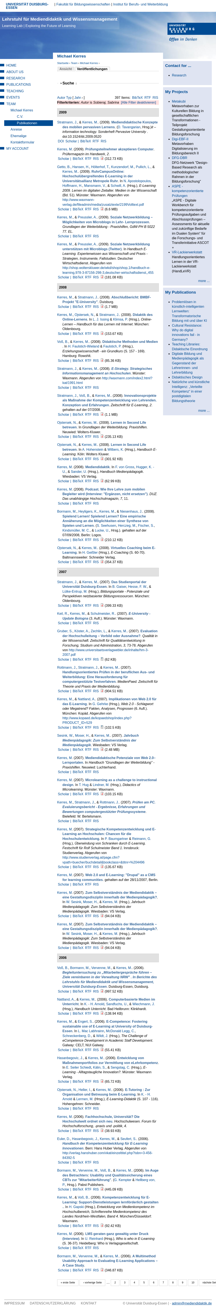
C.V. (20, 116)
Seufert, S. (128, 1139)
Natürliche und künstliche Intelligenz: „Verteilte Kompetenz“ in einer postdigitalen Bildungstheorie (191, 391)
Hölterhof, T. (100, 167)
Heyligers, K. (87, 511)
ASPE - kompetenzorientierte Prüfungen (187, 191)
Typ (69, 97)
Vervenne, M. (101, 968)
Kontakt (88, 1303)
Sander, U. (79, 471)
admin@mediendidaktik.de (192, 1303)
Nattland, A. (86, 699)
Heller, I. (84, 1090)
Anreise (16, 129)
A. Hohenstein (92, 449)
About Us (15, 72)
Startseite (63, 63)
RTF (147, 97)
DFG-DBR (179, 158)
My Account (17, 148)
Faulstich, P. (112, 346)
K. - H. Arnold (94, 1004)
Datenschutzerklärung (53, 1303)
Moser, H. (82, 735)
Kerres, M (64, 149)
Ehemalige (19, 136)
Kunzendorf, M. (122, 167)
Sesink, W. (65, 735)
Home (11, 65)
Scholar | (72, 141)
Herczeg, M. (127, 525)
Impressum (14, 1303)
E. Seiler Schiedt (78, 1067)
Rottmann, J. (66, 667)
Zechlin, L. (98, 631)
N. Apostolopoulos (137, 181)
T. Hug (84, 785)
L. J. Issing (101, 319)
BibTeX (137, 97)
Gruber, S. (65, 631)
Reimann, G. (141, 839)
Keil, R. (62, 613)
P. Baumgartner (116, 839)
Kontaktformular (22, 142)
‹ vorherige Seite (92, 1282)
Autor (61, 97)
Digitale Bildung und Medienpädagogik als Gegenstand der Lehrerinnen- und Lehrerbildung (188, 363)
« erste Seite (68, 1282)
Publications (18, 84)
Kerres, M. (90, 122)
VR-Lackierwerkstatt (187, 252)
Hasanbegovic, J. (70, 1058)
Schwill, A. (118, 185)
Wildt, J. (102, 1036)
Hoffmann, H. (72, 185)
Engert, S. (85, 1021)
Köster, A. (81, 631)
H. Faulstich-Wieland (83, 346)
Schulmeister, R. (102, 613)
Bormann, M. (67, 511)
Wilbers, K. (115, 449)
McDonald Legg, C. (120, 1031)
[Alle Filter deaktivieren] (138, 102)
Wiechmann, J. (143, 1004)
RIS (155, 97)
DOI (61, 141)
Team (74, 63)
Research (15, 78)
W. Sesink (73, 902)
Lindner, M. (101, 785)
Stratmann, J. (67, 122)
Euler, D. (63, 1139)
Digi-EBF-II (180, 139)
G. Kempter (122, 1180)
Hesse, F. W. (137, 586)
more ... (204, 281)
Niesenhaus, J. (131, 511)
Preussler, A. (87, 217)
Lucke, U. (102, 530)
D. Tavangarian (129, 127)
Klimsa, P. (120, 319)
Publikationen (27, 123)
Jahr (77, 97)
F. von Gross (124, 467)
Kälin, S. (99, 1067)
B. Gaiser (119, 586)
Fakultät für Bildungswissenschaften (83, 4)
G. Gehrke (100, 704)
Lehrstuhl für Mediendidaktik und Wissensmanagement (59, 22)
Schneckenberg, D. (76, 1036)
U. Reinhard (94, 1238)
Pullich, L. (143, 167)
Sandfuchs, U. (116, 1004)
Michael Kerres (89, 63)
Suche (69, 83)
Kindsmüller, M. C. (76, 530)
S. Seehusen (106, 525)
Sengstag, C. (120, 1067)
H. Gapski (76, 1207)
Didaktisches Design (187, 377)
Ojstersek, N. (84, 315)
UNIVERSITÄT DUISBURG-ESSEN (27, 6)
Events (13, 97)
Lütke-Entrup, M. (74, 591)
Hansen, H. (80, 167)
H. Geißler (90, 552)
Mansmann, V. (95, 185)
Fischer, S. (146, 525)
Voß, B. (62, 341)
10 (193, 1282)
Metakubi (179, 101)
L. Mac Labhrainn (91, 1031)
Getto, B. (63, 167)
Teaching (15, 91)
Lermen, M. (84, 1099)
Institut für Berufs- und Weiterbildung (140, 4)
